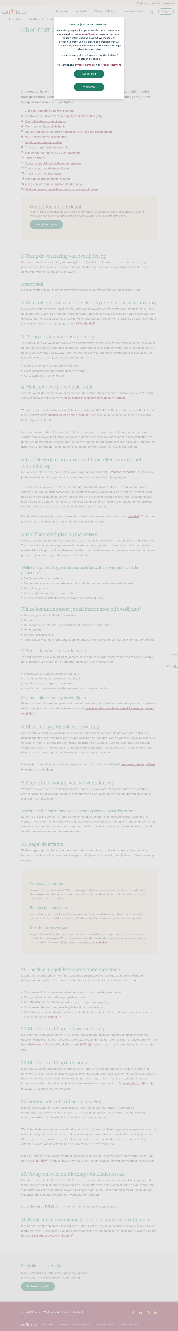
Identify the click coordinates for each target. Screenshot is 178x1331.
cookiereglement (111, 64)
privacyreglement (84, 64)
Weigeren (89, 86)
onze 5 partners (91, 34)
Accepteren (89, 73)
